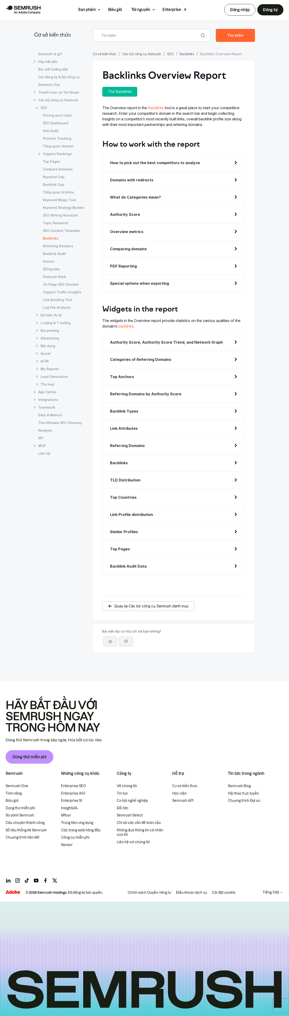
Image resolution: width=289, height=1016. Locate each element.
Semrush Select (130, 815)
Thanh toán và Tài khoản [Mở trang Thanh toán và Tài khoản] (58, 92)
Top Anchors (122, 376)
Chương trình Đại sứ (244, 801)
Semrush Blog (239, 786)
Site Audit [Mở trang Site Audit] (50, 131)
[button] (126, 641)
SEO (170, 54)
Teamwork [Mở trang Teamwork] (46, 407)
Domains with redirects (131, 180)
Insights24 (69, 808)
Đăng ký (270, 10)
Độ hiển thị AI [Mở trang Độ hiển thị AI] (51, 315)
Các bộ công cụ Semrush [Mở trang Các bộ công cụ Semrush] (58, 100)
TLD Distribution (125, 480)
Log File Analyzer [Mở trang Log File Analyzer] (57, 307)
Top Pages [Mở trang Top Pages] (51, 161)
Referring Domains (127, 445)
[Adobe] (13, 892)
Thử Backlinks (120, 91)
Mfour (66, 815)
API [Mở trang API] (40, 438)
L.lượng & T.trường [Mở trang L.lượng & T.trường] (55, 322)
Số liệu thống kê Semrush (26, 830)
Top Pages (120, 549)
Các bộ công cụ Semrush (141, 54)
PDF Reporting (123, 266)
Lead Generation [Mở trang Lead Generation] (54, 376)
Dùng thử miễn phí (29, 757)
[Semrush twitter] (54, 880)
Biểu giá (115, 9)
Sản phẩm (87, 9)
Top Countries (123, 497)
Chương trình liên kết (22, 837)
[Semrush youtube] (36, 880)
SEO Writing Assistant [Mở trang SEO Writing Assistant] (60, 215)
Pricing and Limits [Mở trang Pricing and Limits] (57, 115)
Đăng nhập (240, 10)
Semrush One (17, 786)
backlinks (126, 326)
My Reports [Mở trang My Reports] (50, 368)
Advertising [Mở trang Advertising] (50, 338)
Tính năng (14, 793)
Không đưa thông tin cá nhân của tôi (140, 832)
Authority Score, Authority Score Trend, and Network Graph (166, 342)
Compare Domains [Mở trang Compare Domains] (58, 169)
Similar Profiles (124, 531)
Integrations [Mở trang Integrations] (48, 399)
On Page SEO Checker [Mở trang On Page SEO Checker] (61, 284)
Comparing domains (128, 249)
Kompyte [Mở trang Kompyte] (45, 430)
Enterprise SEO (73, 786)
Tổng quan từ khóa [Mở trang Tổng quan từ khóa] (58, 192)
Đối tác (122, 808)
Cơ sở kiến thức (52, 35)
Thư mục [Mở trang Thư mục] (48, 384)
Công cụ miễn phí (75, 837)
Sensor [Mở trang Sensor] (48, 261)
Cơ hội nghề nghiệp (132, 801)
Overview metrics (126, 231)
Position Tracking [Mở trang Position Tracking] (57, 138)
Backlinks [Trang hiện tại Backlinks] (50, 238)
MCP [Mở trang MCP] (42, 445)
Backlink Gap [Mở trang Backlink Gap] (53, 184)
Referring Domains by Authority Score (145, 394)
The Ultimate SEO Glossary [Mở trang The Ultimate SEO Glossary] (60, 423)
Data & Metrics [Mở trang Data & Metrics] (50, 415)
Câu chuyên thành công (25, 823)
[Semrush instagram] (17, 880)
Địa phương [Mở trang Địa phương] (50, 330)
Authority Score (125, 214)
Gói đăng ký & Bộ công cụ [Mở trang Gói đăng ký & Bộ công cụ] (58, 77)
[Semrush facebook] (45, 880)
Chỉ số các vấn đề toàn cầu (139, 823)
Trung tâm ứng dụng (77, 823)
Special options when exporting (139, 283)
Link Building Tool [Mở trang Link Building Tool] (57, 300)
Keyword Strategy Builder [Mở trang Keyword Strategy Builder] (63, 208)
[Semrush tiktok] (26, 880)
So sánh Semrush (20, 815)
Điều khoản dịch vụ (191, 892)
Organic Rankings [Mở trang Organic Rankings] (57, 153)
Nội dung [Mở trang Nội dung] (48, 345)
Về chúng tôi (127, 786)
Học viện (179, 793)
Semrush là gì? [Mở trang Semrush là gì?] (50, 54)
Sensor (67, 845)
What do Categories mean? (135, 197)
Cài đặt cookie (223, 892)
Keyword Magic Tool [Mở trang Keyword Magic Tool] (59, 200)
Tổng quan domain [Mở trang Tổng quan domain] (58, 146)
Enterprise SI (71, 801)
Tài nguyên (140, 9)
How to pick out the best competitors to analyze (155, 162)
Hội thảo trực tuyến (243, 793)
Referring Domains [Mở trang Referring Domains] (58, 246)
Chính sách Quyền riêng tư (149, 892)
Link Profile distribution (131, 514)
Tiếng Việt (271, 892)
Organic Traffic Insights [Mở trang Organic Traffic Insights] (62, 292)
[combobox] (146, 35)
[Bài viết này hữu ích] (110, 641)
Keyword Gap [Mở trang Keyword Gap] (54, 177)
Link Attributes (124, 428)
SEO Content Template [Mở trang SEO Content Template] (61, 231)
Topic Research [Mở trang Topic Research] (55, 223)
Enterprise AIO (73, 793)
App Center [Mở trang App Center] (47, 391)
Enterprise (171, 9)
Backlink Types (124, 411)
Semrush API (182, 801)
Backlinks (187, 54)
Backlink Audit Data (128, 566)
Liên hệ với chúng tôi (133, 842)
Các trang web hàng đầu (81, 830)
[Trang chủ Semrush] (23, 10)
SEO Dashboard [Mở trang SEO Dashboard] (55, 123)
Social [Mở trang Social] (46, 353)
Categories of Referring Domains (140, 359)
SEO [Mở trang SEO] (44, 108)
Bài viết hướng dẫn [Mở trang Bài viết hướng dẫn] (53, 69)
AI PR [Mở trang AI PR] (45, 361)
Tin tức (122, 793)
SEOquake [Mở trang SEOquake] (51, 269)
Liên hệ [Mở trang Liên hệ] (44, 453)
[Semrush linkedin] (8, 880)
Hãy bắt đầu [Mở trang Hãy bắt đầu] (48, 61)
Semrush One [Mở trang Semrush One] (49, 85)
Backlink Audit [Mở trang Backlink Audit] (54, 254)
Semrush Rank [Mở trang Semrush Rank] (54, 277)
